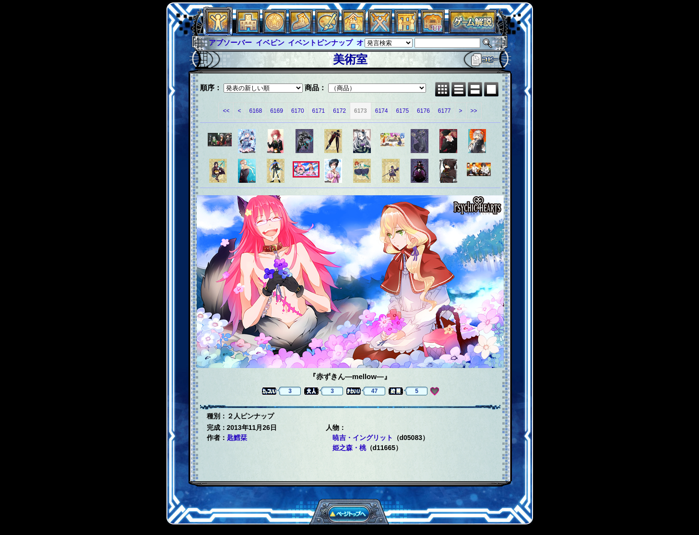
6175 (402, 110)
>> (474, 110)
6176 (423, 110)
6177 (444, 110)
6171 (318, 110)
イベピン (270, 42)
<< (226, 110)
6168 (255, 110)
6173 (360, 110)
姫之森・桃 (349, 448)
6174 (381, 110)
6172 (339, 110)
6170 (297, 110)
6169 (276, 110)
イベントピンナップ (320, 42)
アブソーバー (230, 42)
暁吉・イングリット (362, 437)
